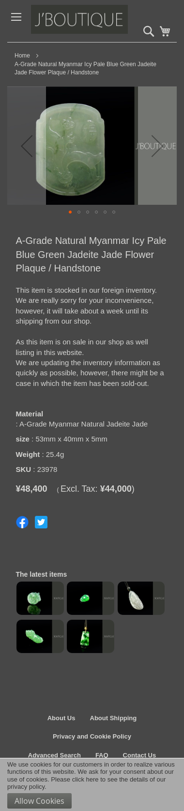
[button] (26, 145)
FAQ (101, 755)
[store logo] (100, 21)
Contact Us (139, 755)
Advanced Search (54, 755)
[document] (92, 785)
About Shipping (113, 718)
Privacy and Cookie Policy (92, 736)
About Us (61, 718)
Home (22, 55)
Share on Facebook (22, 522)
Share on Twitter (41, 522)
